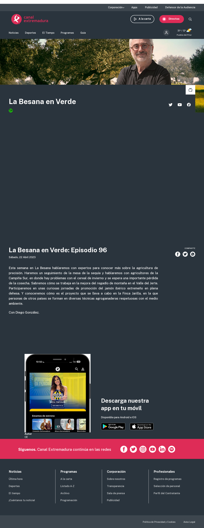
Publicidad (151, 7)
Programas (67, 34)
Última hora (15, 479)
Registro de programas (168, 479)
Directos (176, 20)
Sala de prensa (116, 493)
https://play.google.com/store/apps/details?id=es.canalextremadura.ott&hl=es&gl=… (113, 426)
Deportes (30, 34)
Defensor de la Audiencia (180, 7)
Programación (68, 500)
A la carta (147, 20)
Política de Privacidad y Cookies (159, 522)
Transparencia (115, 486)
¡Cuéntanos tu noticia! (22, 500)
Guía (83, 34)
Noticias (14, 34)
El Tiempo (48, 34)
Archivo (64, 493)
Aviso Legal (189, 522)
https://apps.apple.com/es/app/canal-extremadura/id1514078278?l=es (141, 426)
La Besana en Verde (53, 103)
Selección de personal (167, 486)
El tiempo (14, 493)
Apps (134, 7)
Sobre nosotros (116, 479)
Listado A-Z (67, 486)
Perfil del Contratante (167, 493)
